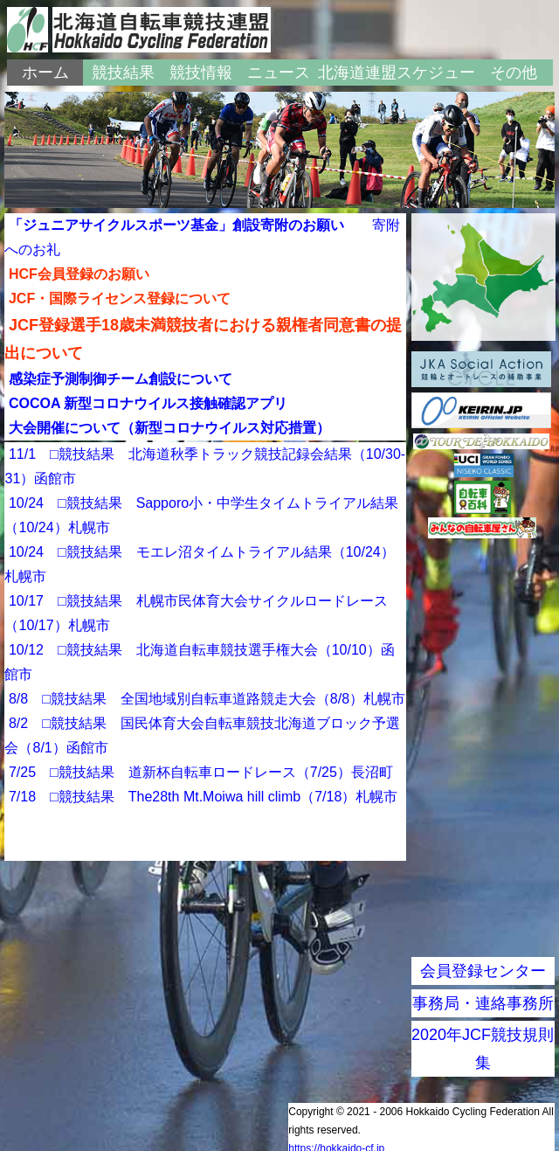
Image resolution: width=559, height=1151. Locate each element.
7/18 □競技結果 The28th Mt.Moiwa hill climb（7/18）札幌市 (203, 796)
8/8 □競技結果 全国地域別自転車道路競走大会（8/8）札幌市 (207, 698)
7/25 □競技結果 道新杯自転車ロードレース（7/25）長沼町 (201, 772)
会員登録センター (483, 971)
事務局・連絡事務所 (483, 1003)
